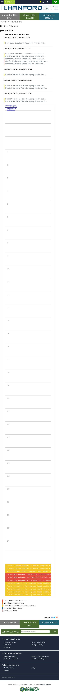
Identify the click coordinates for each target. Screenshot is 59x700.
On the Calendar (49, 622)
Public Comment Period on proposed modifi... (26, 88)
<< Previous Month (11, 107)
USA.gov (34, 668)
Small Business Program (39, 659)
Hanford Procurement (11, 659)
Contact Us (7, 645)
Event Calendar (16, 22)
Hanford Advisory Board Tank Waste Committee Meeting (28, 577)
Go (55, 632)
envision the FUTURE (49, 16)
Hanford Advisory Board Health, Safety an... (25, 63)
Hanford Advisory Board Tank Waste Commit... (26, 61)
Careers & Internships (38, 642)
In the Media (10, 622)
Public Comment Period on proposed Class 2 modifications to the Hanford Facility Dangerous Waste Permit (28, 571)
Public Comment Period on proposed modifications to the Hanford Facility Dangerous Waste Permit (28, 589)
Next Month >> (11, 108)
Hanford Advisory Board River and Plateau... (25, 58)
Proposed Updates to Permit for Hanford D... (25, 43)
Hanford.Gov (4, 22)
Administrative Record (11, 656)
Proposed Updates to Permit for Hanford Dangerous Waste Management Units (28, 566)
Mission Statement (10, 642)
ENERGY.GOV (9, 2)
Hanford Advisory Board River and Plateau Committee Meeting (28, 574)
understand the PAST (10, 16)
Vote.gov (6, 670)
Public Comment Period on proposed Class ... (25, 56)
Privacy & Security (37, 645)
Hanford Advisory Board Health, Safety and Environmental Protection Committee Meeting (28, 580)
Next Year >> (11, 109)
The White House (9, 668)
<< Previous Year (10, 105)
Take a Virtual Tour (29, 624)
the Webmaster (45, 685)
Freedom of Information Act (40, 656)
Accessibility (7, 647)
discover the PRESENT (29, 16)
